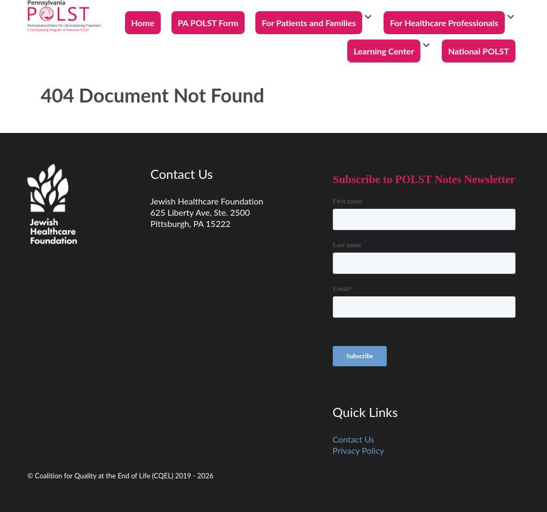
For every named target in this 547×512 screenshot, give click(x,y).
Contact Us (353, 439)
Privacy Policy (359, 450)
